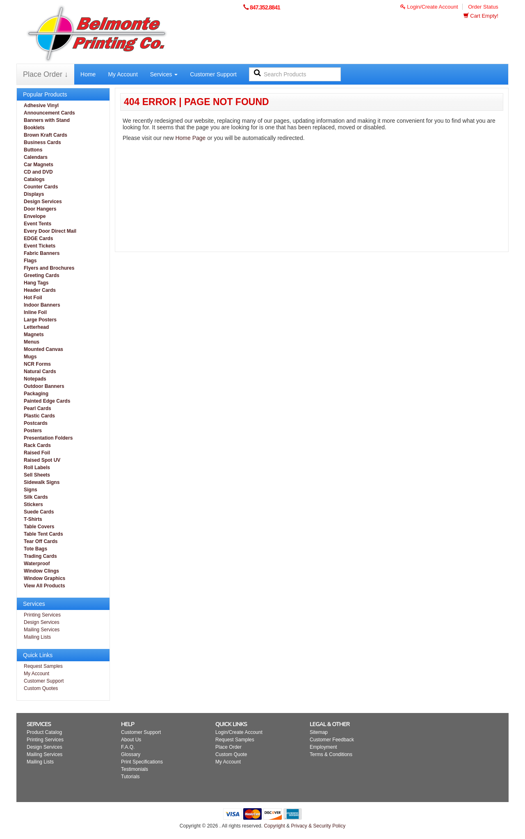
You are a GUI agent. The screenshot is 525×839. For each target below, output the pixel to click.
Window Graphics (44, 578)
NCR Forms (37, 364)
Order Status (483, 7)
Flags (30, 261)
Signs (30, 490)
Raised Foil (37, 453)
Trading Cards (40, 556)
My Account (122, 74)
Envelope (35, 216)
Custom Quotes (41, 688)
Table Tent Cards (43, 534)
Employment (323, 747)
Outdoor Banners (44, 386)
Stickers (33, 504)
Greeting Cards (41, 275)
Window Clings (41, 571)
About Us (131, 740)
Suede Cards (39, 512)
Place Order (228, 747)
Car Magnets (38, 164)
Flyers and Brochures (49, 268)
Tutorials (130, 776)
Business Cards (42, 142)
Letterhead (36, 327)
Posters (33, 430)
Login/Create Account (429, 7)
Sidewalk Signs (41, 482)
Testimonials (134, 769)
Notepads (35, 379)
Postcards (36, 423)
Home (88, 74)
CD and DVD (38, 172)
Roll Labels (37, 467)
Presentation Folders (48, 438)
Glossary (130, 754)
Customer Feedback (332, 740)
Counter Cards (41, 187)
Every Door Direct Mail (50, 231)
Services (164, 74)
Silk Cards (36, 497)
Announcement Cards (49, 113)
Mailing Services (41, 630)
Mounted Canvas (43, 349)
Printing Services (42, 615)
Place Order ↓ (45, 74)
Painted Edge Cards (47, 401)
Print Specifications (142, 762)
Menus (31, 342)
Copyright (274, 826)
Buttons (33, 150)
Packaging (36, 394)
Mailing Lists (37, 637)
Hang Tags (36, 283)
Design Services (43, 201)
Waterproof (37, 563)
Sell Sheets (37, 475)
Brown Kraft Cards (45, 135)
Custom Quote (231, 754)
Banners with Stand (47, 120)
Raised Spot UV (42, 460)
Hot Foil (33, 297)
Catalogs (34, 179)
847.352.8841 (265, 7)
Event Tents (37, 224)
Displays (34, 194)
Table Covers (39, 527)
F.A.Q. (128, 747)
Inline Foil (35, 312)
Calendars (36, 157)
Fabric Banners (41, 253)
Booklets (34, 128)
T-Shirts (33, 519)
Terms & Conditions (331, 754)
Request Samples (43, 666)
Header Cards (40, 290)
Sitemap (319, 732)
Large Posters (40, 320)
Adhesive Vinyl (41, 105)
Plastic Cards (39, 416)
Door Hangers (40, 209)
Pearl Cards (37, 408)
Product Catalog (44, 732)
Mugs (30, 357)
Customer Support (213, 74)
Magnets (34, 334)
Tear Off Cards (40, 541)
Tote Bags (35, 549)
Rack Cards (37, 445)
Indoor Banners (42, 305)
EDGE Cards (38, 238)
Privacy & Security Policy (318, 826)
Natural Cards (40, 371)
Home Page (190, 138)
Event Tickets (39, 246)
